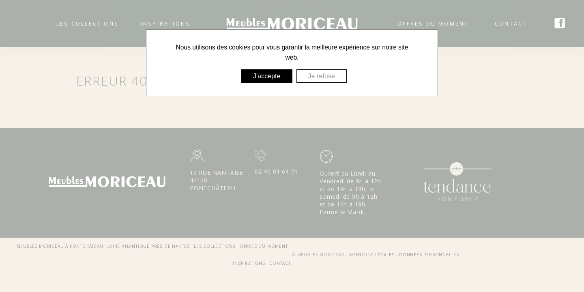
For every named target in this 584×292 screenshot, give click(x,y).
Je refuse (321, 76)
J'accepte (267, 76)
